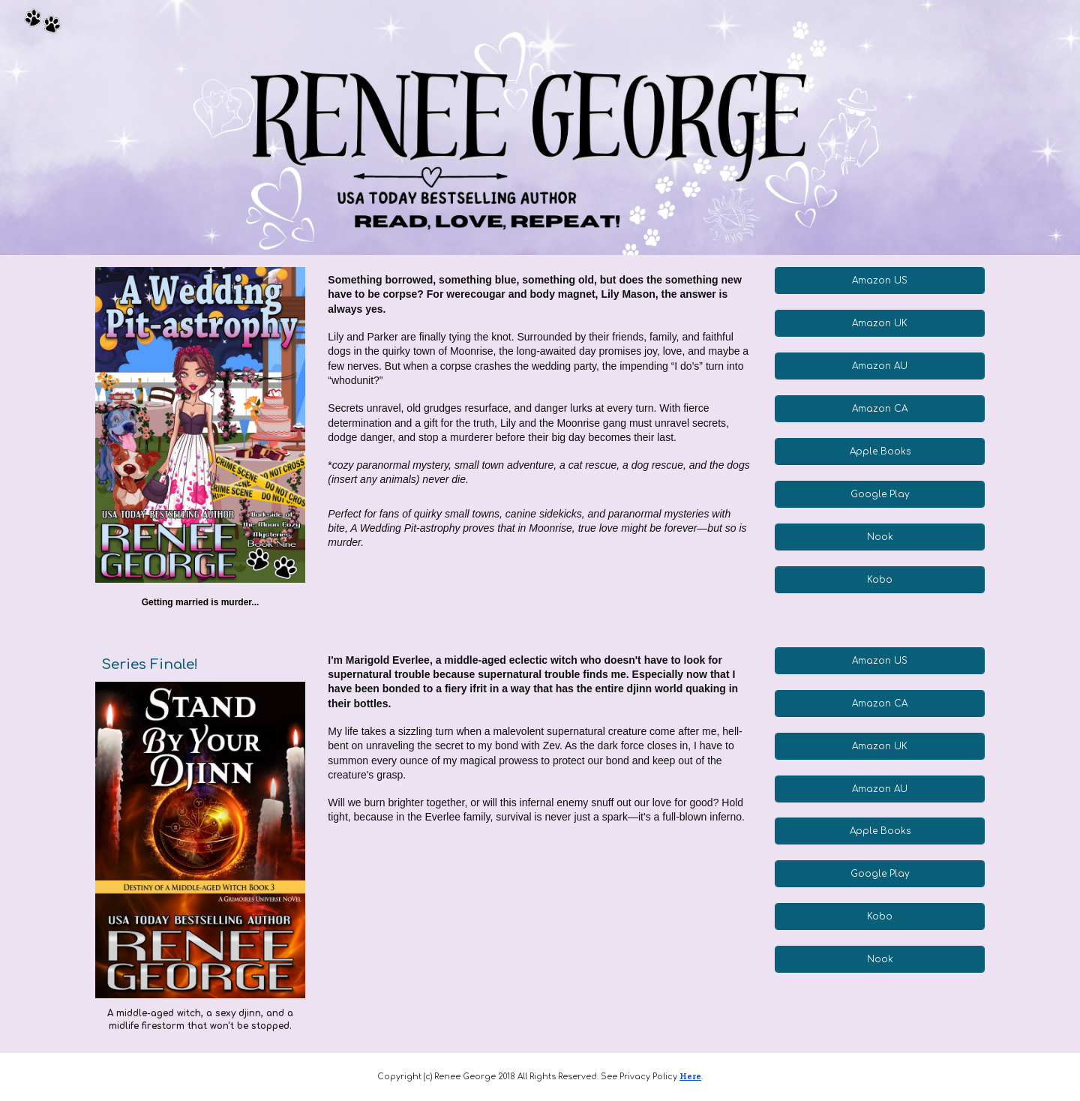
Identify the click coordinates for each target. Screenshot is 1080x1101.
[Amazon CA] (879, 408)
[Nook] (879, 537)
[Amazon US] (879, 280)
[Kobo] (879, 580)
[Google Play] (879, 494)
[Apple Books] (879, 451)
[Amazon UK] (879, 323)
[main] (199, 603)
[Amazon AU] (879, 366)
